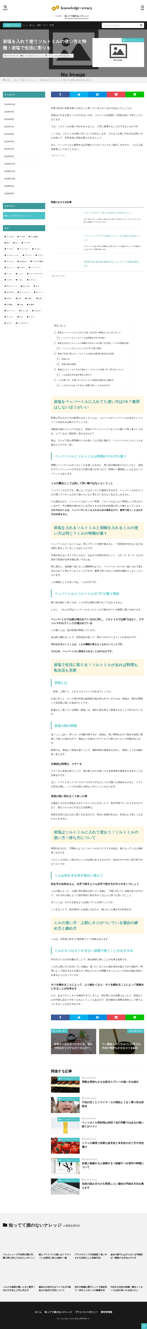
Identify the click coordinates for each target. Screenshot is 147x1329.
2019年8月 (9, 119)
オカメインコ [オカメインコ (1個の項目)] (12, 286)
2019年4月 (9, 141)
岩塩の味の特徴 (66, 364)
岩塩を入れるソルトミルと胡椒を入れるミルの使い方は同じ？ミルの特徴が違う (92, 343)
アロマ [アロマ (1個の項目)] (22, 267)
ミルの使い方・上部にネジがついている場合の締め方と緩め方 (84, 380)
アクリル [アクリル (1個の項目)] (28, 255)
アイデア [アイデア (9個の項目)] (27, 243)
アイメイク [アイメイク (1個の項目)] (24, 249)
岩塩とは (63, 359)
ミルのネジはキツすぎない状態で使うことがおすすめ (83, 385)
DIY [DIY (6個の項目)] (8, 243)
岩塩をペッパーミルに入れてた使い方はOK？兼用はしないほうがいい (87, 332)
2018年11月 (9, 171)
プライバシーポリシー (86, 1312)
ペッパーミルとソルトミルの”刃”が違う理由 (78, 348)
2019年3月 (9, 149)
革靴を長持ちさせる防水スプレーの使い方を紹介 (110, 1081)
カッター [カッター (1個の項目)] (10, 317)
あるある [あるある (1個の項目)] (23, 261)
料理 (52, 25)
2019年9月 (9, 111)
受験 (39, 25)
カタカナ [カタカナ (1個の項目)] (37, 311)
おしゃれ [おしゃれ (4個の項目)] (26, 286)
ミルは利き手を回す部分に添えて (74, 375)
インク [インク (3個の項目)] (9, 274)
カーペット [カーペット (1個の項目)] (11, 311)
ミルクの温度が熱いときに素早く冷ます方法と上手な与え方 (19, 1288)
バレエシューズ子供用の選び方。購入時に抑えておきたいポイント (19, 1256)
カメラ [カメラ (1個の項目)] (31, 317)
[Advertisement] (97, 177)
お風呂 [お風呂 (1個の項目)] (31, 304)
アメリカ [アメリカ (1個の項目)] (10, 261)
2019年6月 (9, 134)
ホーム (38, 1312)
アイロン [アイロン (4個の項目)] (37, 249)
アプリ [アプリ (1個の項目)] (40, 255)
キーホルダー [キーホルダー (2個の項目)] (23, 323)
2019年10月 (9, 104)
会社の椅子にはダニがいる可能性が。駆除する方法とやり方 (126, 1256)
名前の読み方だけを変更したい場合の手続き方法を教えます (113, 1185)
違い (69, 56)
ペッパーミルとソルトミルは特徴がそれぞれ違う (81, 338)
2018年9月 (9, 186)
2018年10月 (9, 178)
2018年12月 (9, 164)
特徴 (60, 56)
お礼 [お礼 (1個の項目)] (19, 298)
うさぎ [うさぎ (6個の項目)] (9, 280)
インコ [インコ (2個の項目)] (20, 274)
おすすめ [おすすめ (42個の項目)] (10, 292)
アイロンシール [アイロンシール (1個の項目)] (13, 255)
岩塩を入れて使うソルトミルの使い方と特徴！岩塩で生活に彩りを (66, 80)
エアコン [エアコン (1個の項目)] (32, 280)
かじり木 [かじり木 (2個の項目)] (24, 311)
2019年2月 (9, 156)
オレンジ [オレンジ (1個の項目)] (39, 292)
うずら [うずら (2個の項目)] (20, 280)
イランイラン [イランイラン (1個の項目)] (36, 267)
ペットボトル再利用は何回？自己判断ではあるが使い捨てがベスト (113, 1124)
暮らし (32, 25)
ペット (25, 25)
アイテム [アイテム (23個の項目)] (10, 249)
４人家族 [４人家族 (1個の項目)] (34, 237)
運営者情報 (106, 1312)
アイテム (50, 56)
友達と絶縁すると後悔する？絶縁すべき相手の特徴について (113, 1165)
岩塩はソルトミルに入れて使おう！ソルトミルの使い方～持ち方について (89, 369)
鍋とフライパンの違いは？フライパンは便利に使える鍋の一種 (55, 1256)
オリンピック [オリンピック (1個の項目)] (25, 292)
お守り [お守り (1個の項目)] (9, 298)
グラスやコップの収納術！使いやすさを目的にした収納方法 (91, 1256)
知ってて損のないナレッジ (77, 16)
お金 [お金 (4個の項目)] (21, 304)
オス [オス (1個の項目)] (37, 286)
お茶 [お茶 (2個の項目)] (40, 298)
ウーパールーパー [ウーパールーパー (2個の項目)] (36, 274)
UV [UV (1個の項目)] (16, 243)
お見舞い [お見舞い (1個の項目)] (10, 304)
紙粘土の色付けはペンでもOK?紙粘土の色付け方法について (55, 1288)
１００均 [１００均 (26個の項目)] (10, 237)
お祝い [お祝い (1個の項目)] (29, 298)
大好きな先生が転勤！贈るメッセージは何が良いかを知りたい (126, 1288)
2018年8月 (9, 193)
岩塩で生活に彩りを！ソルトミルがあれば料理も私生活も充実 (84, 353)
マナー (45, 25)
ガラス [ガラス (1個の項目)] (9, 323)
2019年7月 (9, 126)
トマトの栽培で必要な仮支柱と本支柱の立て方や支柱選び (113, 1144)
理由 (65, 56)
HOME (58, 16)
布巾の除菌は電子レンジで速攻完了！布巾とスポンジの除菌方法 (91, 1288)
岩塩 (56, 56)
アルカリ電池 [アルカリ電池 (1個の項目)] (37, 261)
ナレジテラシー (82, 1318)
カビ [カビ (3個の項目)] (21, 317)
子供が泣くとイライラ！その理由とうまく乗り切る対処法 (113, 1104)
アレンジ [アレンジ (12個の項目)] (10, 267)
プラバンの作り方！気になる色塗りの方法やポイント (108, 213)
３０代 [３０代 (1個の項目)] (22, 237)
